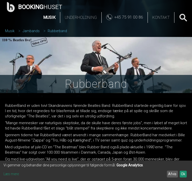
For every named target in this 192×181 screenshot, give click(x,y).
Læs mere (11, 174)
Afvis (172, 174)
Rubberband (57, 31)
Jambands (31, 31)
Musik (49, 17)
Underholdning (81, 17)
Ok (183, 174)
